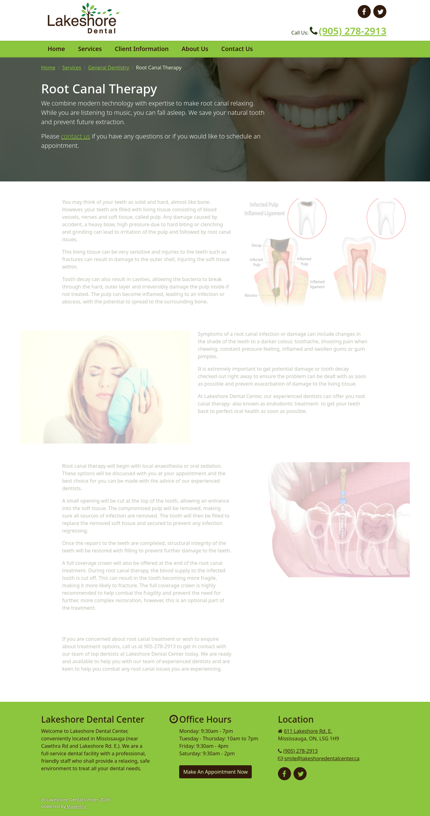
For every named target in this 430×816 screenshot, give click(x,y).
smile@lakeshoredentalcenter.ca (322, 758)
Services (90, 49)
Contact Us (237, 49)
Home (56, 49)
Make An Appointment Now (215, 771)
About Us (195, 49)
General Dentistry (108, 67)
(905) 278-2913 (352, 30)
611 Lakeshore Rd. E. (308, 731)
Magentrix (77, 806)
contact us (75, 136)
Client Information (142, 49)
